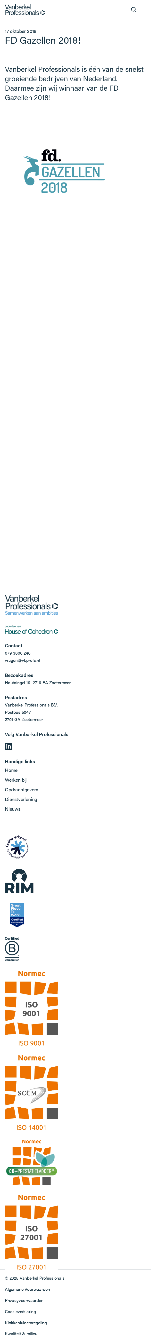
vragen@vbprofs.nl (22, 660)
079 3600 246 (18, 653)
